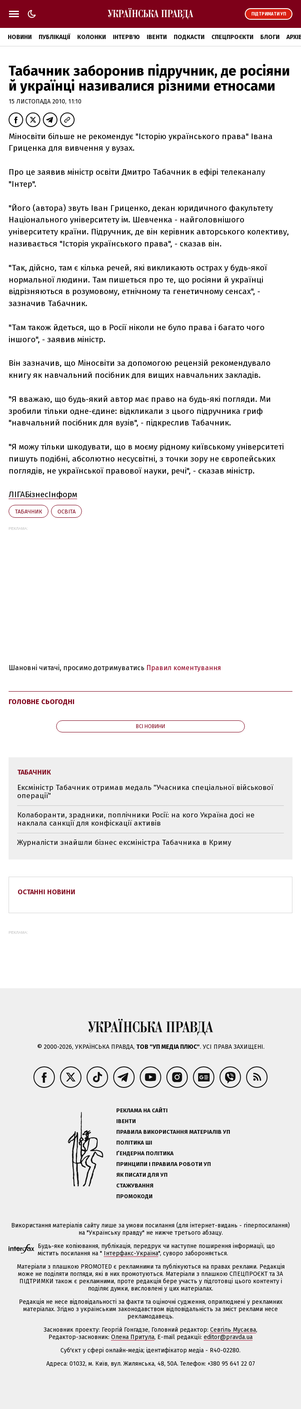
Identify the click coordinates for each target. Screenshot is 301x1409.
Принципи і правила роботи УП (163, 1164)
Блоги (270, 37)
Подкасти (189, 37)
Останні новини (46, 892)
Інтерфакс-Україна (131, 1253)
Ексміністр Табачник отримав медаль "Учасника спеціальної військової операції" (145, 792)
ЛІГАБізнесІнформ (43, 494)
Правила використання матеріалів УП (173, 1132)
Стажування (135, 1185)
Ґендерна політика (145, 1153)
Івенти (157, 37)
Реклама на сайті (142, 1110)
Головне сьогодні (42, 702)
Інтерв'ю (126, 37)
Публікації (54, 37)
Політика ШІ (134, 1142)
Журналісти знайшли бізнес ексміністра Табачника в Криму (124, 842)
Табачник (28, 511)
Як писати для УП (142, 1175)
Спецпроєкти (232, 37)
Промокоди (134, 1196)
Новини (20, 37)
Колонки (91, 37)
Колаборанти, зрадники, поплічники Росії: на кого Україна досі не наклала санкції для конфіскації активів (136, 819)
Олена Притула (132, 1337)
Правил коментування (183, 668)
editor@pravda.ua (228, 1337)
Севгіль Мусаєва (233, 1329)
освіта (66, 511)
